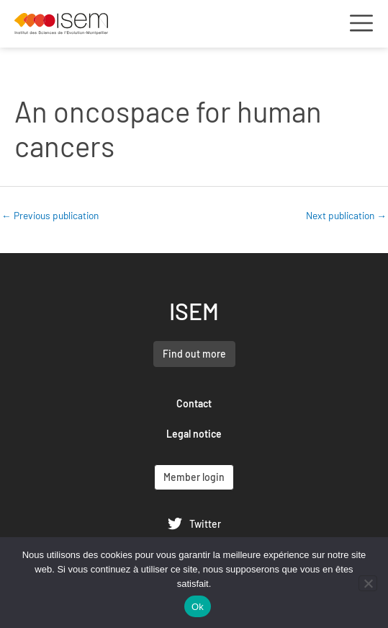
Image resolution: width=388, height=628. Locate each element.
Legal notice (194, 434)
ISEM (194, 310)
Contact (194, 403)
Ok (197, 606)
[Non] (367, 583)
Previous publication (50, 215)
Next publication (346, 215)
